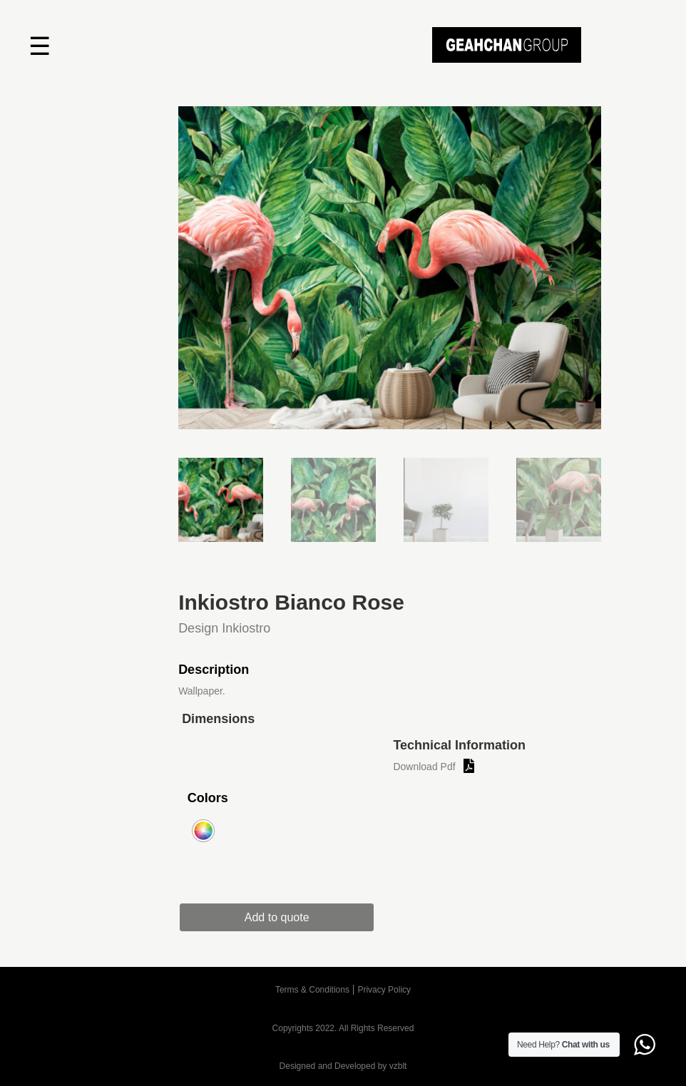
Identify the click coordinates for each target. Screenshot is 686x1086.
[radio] (203, 830)
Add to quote (282, 917)
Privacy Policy (384, 990)
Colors (208, 798)
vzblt (398, 1066)
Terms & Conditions (312, 990)
